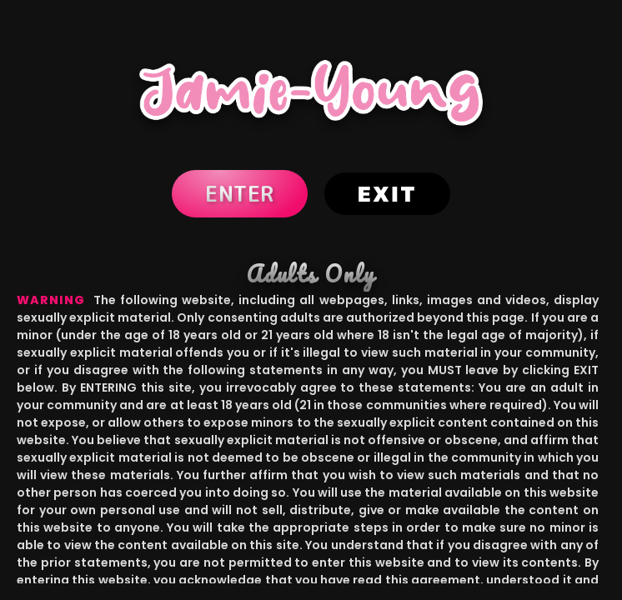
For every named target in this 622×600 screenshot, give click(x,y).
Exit (387, 194)
